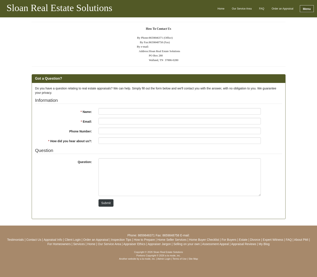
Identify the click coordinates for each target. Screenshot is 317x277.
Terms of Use (179, 258)
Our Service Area (242, 8)
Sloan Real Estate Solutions (59, 8)
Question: (85, 162)
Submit (106, 203)
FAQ (261, 8)
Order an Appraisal (282, 8)
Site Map (193, 258)
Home (221, 8)
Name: (86, 112)
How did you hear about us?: (70, 141)
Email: (86, 121)
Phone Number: (80, 131)
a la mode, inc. (148, 258)
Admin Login (164, 258)
